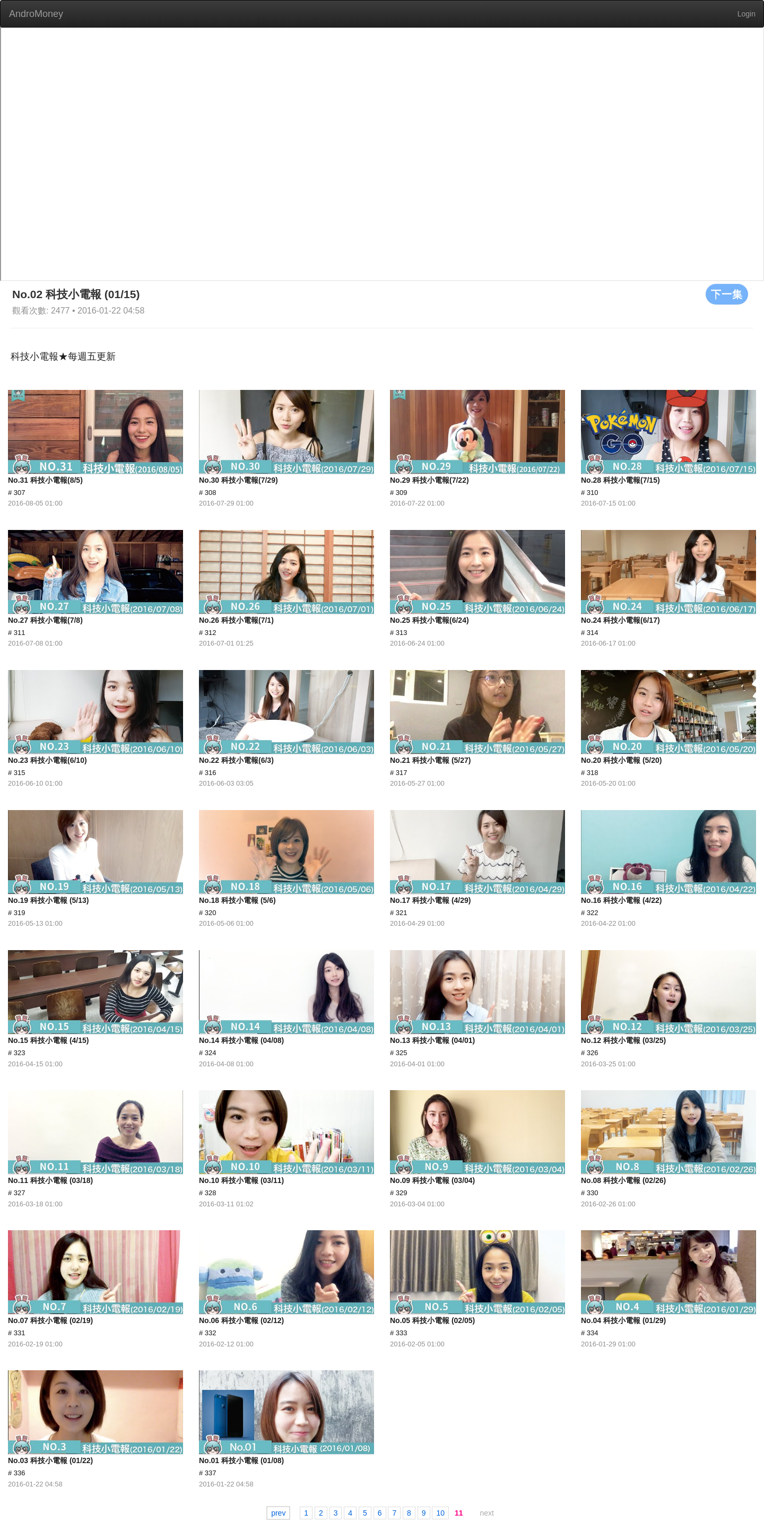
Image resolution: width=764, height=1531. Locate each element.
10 (440, 1513)
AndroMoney (36, 13)
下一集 (727, 294)
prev (278, 1513)
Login (746, 14)
